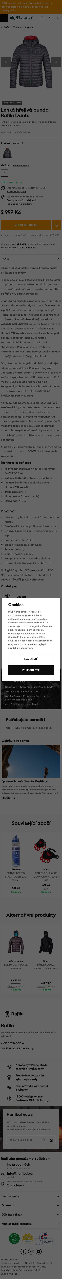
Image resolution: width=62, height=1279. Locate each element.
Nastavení (31, 659)
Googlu (40, 629)
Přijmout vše (31, 670)
